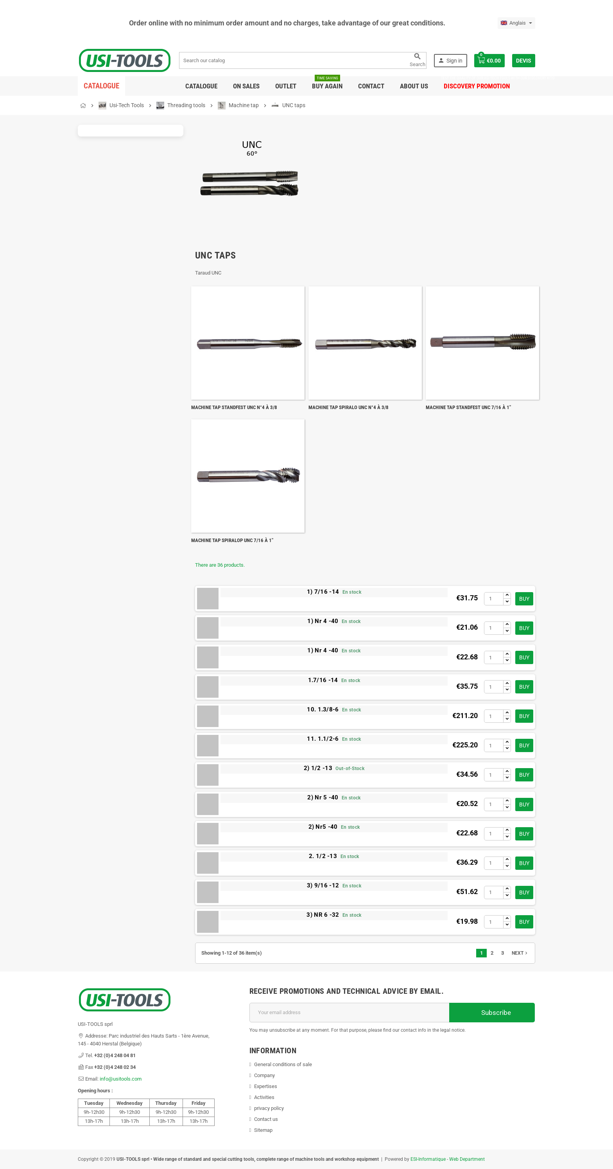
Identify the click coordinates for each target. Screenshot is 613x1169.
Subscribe (492, 1012)
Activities (264, 1097)
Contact (371, 86)
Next (520, 953)
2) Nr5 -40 (323, 826)
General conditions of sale (283, 1064)
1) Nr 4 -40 (322, 621)
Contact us (266, 1119)
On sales (246, 86)
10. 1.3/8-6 (323, 709)
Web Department (467, 1159)
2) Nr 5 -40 (322, 797)
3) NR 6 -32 (322, 914)
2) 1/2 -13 (318, 768)
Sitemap (263, 1130)
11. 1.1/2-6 (323, 738)
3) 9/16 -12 (323, 885)
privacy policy (269, 1108)
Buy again (327, 83)
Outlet (285, 86)
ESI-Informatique (428, 1159)
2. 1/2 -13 (323, 856)
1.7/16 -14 (323, 680)
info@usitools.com (121, 1079)
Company (264, 1075)
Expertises (265, 1086)
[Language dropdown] (516, 23)
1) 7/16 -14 (323, 591)
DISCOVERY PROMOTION (477, 83)
